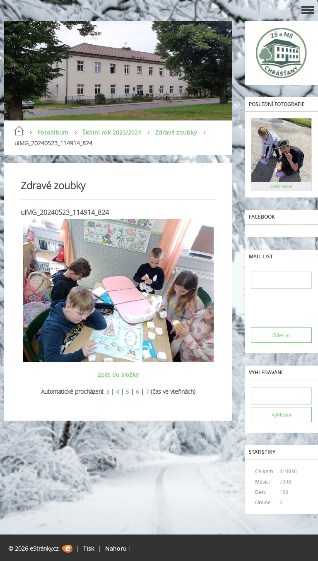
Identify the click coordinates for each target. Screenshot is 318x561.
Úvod (19, 131)
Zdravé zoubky (176, 132)
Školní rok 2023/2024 (111, 132)
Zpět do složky (118, 374)
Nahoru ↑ (118, 548)
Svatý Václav (281, 186)
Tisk (88, 548)
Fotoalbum (53, 132)
